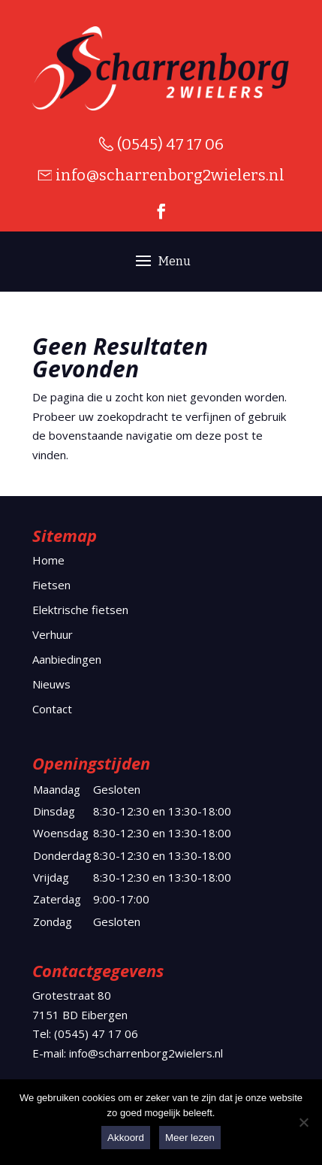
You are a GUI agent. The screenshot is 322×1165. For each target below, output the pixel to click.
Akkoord (125, 1137)
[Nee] (303, 1122)
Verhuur (52, 634)
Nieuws (51, 683)
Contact (52, 708)
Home (48, 559)
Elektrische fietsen (80, 609)
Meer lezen (190, 1137)
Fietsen (51, 584)
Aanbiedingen (66, 659)
